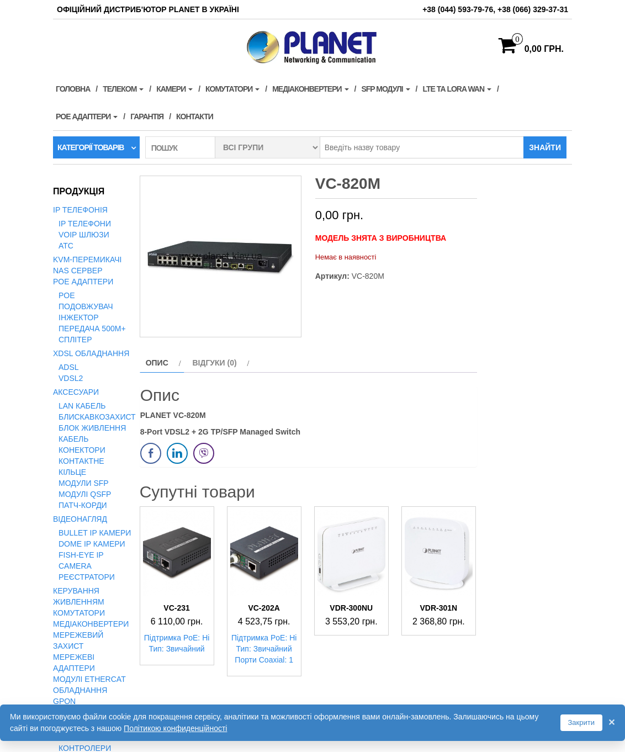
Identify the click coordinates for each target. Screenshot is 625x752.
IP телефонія (80, 209)
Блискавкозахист (97, 416)
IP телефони (85, 223)
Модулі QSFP (85, 494)
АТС (66, 245)
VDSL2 (71, 378)
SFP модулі (385, 88)
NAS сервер (77, 270)
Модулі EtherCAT (89, 679)
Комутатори (232, 88)
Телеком (123, 88)
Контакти (194, 116)
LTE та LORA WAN (456, 88)
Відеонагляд (80, 519)
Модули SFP (84, 483)
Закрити (581, 722)
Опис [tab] (157, 362)
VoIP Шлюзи (84, 234)
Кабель (73, 439)
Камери (174, 88)
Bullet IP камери (95, 532)
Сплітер (75, 339)
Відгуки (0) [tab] (214, 362)
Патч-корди (83, 505)
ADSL (69, 367)
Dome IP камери (92, 543)
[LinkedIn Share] (177, 453)
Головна (73, 88)
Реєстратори (87, 577)
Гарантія (146, 116)
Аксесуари (76, 392)
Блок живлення (92, 427)
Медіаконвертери (310, 88)
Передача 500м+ (92, 328)
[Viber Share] (203, 453)
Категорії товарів (90, 147)
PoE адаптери (87, 116)
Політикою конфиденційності (175, 728)
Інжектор (79, 317)
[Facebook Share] (150, 453)
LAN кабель (82, 405)
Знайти (545, 147)
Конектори (82, 450)
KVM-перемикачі (87, 259)
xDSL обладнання (91, 353)
